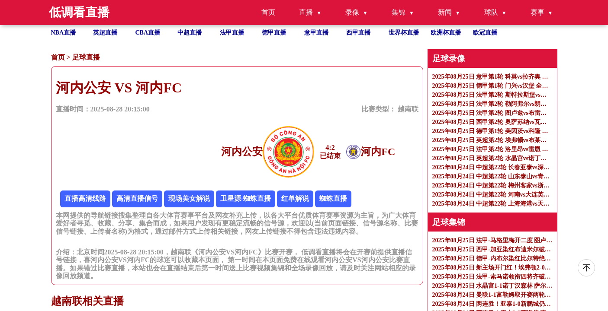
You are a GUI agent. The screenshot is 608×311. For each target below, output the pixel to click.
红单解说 (295, 198)
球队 (491, 12)
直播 (306, 12)
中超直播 (189, 32)
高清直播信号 (137, 198)
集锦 (398, 12)
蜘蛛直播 (333, 198)
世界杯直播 (404, 32)
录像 (352, 12)
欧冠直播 (485, 32)
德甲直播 (274, 32)
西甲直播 (358, 32)
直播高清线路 (85, 198)
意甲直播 (316, 32)
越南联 (408, 109)
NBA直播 (63, 32)
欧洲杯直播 (446, 32)
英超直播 (105, 32)
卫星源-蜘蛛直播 (245, 198)
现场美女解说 (189, 198)
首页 (268, 12)
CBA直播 (148, 32)
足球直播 (86, 57)
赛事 (537, 12)
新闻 (445, 12)
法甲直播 (232, 32)
